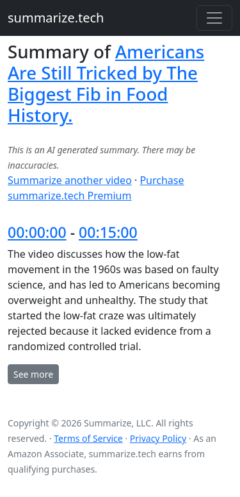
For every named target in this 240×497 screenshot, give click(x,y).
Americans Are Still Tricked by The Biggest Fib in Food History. (106, 83)
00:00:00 (37, 232)
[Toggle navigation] (214, 18)
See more (33, 374)
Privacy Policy (158, 438)
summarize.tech (56, 17)
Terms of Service (88, 438)
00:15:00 (108, 232)
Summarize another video (70, 180)
